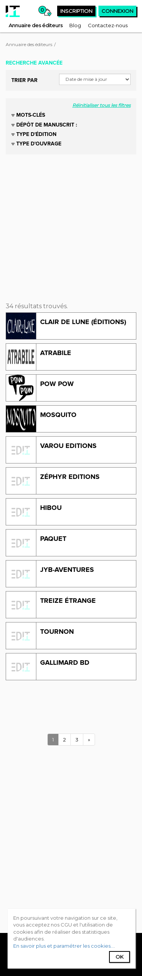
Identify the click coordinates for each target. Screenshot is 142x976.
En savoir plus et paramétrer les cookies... (63, 946)
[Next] (89, 740)
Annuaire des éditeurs (29, 44)
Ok (119, 957)
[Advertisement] (71, 225)
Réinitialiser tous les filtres (101, 105)
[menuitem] (35, 25)
